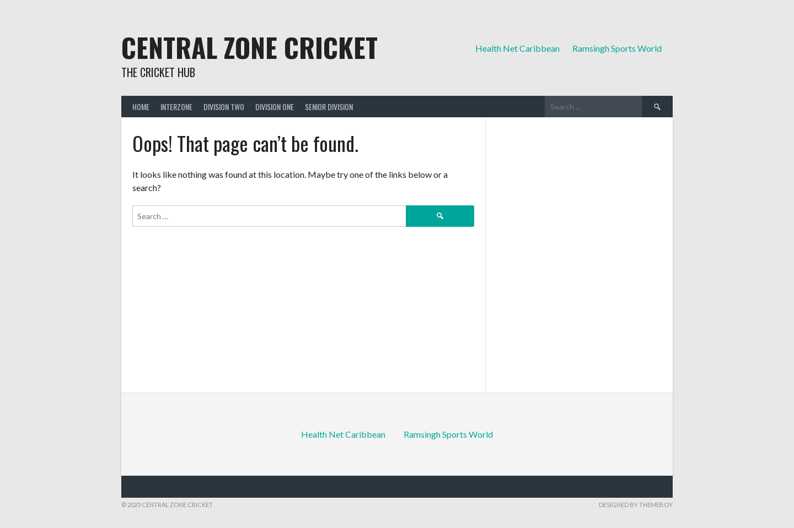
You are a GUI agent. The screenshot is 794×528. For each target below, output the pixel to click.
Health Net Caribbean (517, 48)
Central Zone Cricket (249, 47)
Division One (274, 106)
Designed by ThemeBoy (636, 504)
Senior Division (329, 106)
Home (140, 106)
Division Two (223, 106)
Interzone (176, 106)
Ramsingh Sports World (617, 48)
